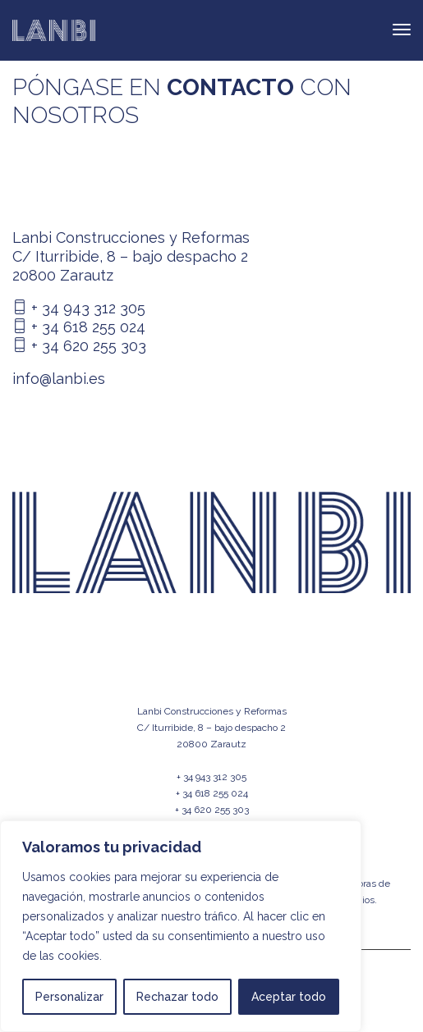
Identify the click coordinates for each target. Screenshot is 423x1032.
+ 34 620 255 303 (79, 345)
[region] (180, 926)
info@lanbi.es (58, 378)
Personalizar (69, 996)
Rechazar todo (177, 996)
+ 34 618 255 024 (78, 327)
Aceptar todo (288, 996)
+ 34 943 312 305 (78, 308)
